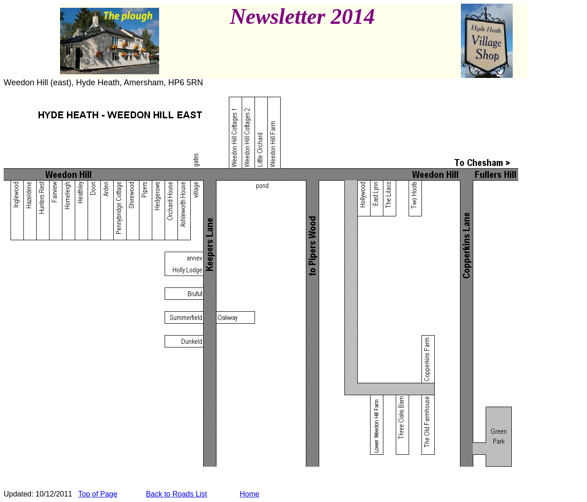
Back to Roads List (176, 494)
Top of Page (97, 494)
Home (250, 494)
